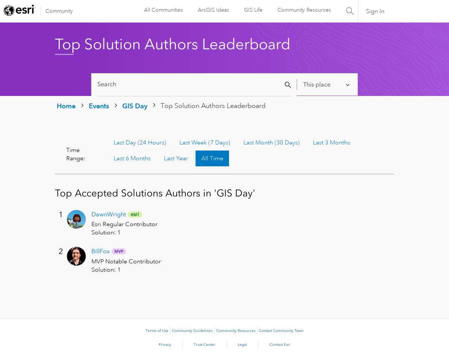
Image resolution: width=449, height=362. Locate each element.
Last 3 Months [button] (331, 142)
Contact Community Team (281, 331)
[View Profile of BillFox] (100, 251)
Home (66, 106)
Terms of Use (157, 331)
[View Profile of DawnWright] (108, 214)
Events (99, 106)
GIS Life (253, 9)
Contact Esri (280, 344)
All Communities (163, 9)
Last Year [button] (176, 158)
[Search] (195, 84)
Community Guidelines (192, 331)
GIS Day (134, 106)
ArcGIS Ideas (213, 9)
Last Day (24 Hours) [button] (140, 142)
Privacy (165, 344)
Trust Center (204, 344)
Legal (242, 344)
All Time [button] (212, 158)
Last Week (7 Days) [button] (204, 142)
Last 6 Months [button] (132, 158)
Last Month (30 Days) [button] (271, 142)
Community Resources (304, 9)
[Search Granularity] (327, 84)
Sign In (375, 11)
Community (59, 11)
